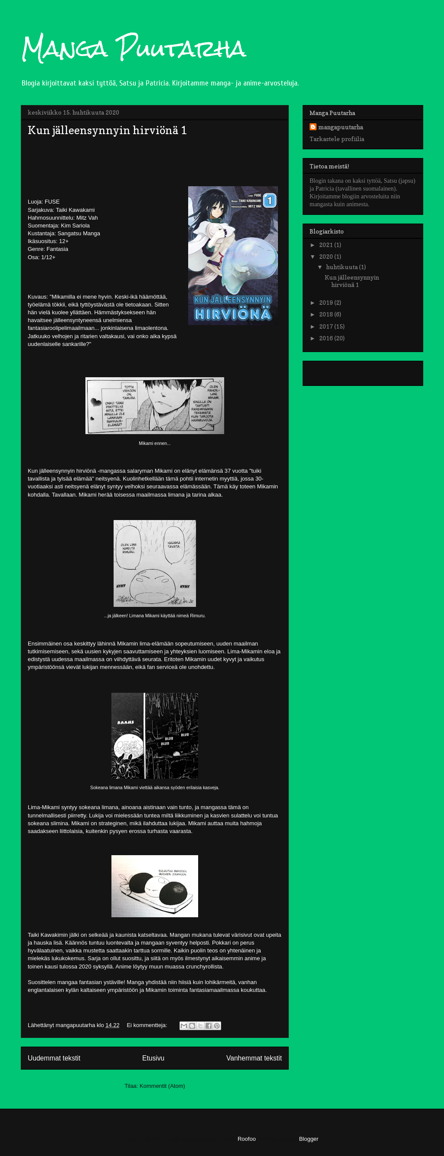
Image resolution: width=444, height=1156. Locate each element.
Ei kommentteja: (148, 1025)
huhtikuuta (342, 266)
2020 (326, 256)
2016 (326, 338)
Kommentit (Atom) (162, 1086)
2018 (326, 314)
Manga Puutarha (133, 48)
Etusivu (153, 1058)
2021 (326, 244)
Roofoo (247, 1139)
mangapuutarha (340, 127)
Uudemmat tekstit (54, 1058)
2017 (326, 326)
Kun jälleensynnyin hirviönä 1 (107, 130)
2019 (326, 302)
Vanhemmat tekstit (254, 1058)
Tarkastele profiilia (337, 138)
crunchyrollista (204, 966)
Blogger (308, 1139)
